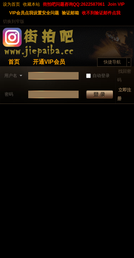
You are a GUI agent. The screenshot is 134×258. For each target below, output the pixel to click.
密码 (9, 94)
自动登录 (98, 75)
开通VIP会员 (49, 62)
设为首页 (11, 4)
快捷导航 (112, 61)
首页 (14, 62)
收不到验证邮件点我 (101, 12)
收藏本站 (31, 4)
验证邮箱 (70, 12)
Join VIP (116, 4)
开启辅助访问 (4, 13)
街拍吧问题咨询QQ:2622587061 (74, 4)
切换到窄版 (13, 21)
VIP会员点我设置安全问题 (34, 12)
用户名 (10, 75)
